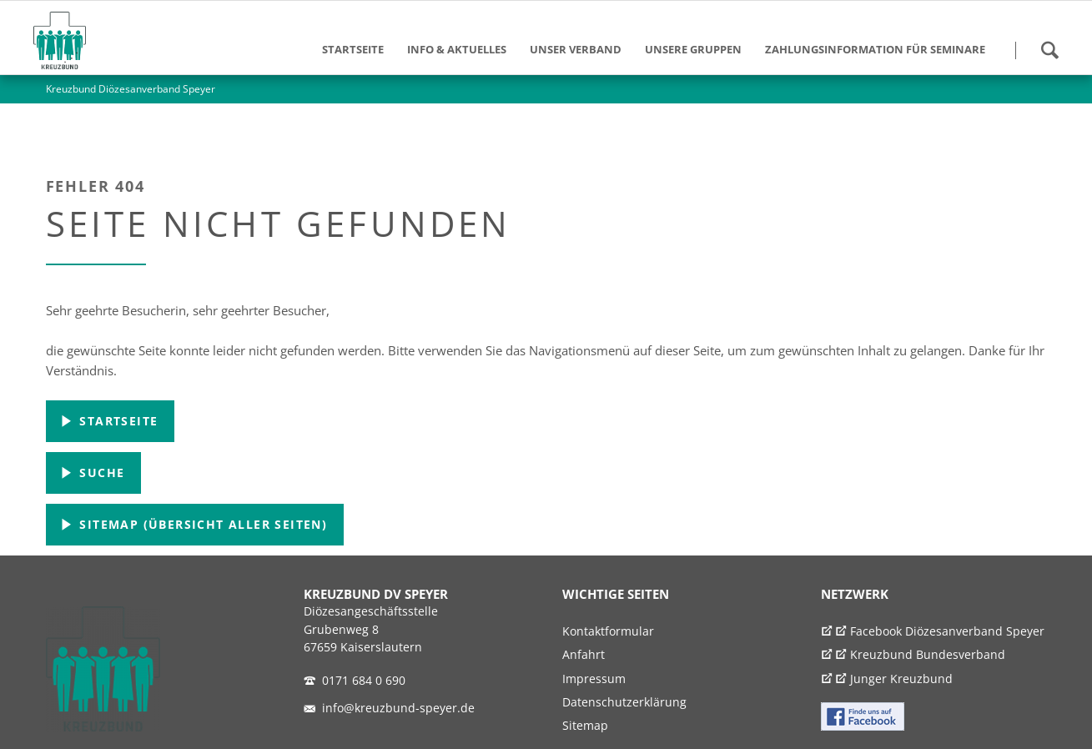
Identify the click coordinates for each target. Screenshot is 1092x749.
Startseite (116, 421)
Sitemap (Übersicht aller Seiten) (201, 524)
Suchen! (1049, 50)
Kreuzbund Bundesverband (927, 654)
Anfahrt (583, 654)
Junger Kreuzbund (901, 678)
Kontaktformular (608, 631)
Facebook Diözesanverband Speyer (947, 631)
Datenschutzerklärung (624, 702)
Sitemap (585, 725)
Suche (99, 472)
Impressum (594, 678)
